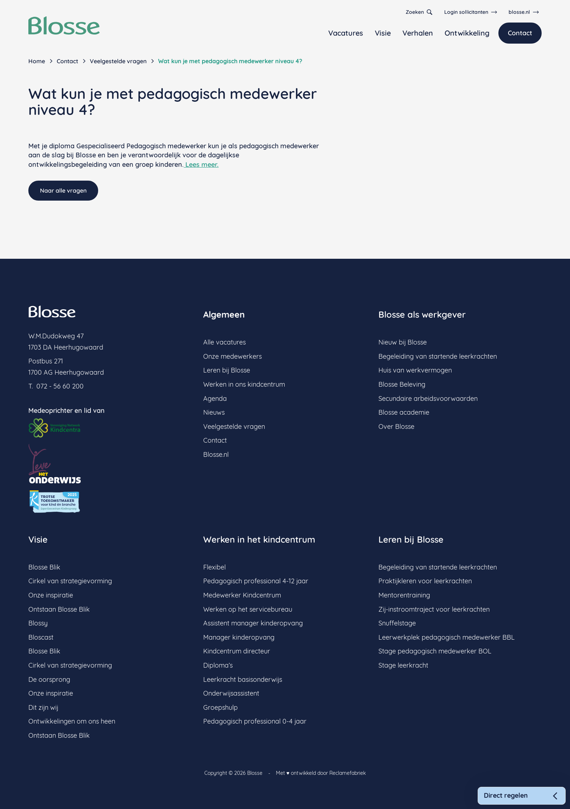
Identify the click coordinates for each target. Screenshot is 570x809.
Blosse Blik (44, 567)
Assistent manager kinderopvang (253, 623)
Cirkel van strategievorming (70, 581)
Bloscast (40, 637)
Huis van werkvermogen (415, 370)
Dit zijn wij (43, 707)
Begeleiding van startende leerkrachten (437, 356)
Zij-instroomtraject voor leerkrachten (434, 609)
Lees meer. (201, 164)
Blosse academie (403, 412)
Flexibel (214, 567)
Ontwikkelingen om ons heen (71, 721)
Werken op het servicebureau (247, 609)
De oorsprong (49, 679)
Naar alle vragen (63, 190)
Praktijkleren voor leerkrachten (425, 581)
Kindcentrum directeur (236, 651)
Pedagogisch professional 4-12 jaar (255, 581)
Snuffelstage (397, 623)
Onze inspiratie (50, 595)
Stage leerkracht (403, 665)
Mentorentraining (404, 595)
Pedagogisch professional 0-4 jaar (254, 721)
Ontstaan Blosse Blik (59, 609)
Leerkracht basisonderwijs (242, 679)
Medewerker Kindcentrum (242, 595)
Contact (520, 33)
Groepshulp (220, 707)
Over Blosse (396, 426)
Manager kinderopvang (238, 637)
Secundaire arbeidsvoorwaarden (428, 398)
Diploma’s (218, 665)
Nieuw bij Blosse (402, 342)
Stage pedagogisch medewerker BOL (434, 651)
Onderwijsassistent (231, 693)
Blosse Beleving (401, 384)
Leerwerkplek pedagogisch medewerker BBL (446, 637)
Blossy (38, 623)
